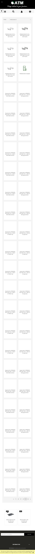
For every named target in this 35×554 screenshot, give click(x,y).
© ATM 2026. (11, 548)
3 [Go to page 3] (20, 499)
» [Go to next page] (30, 499)
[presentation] (10, 538)
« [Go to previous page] (13, 499)
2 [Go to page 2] (18, 499)
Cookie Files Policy (28, 551)
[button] (5, 11)
